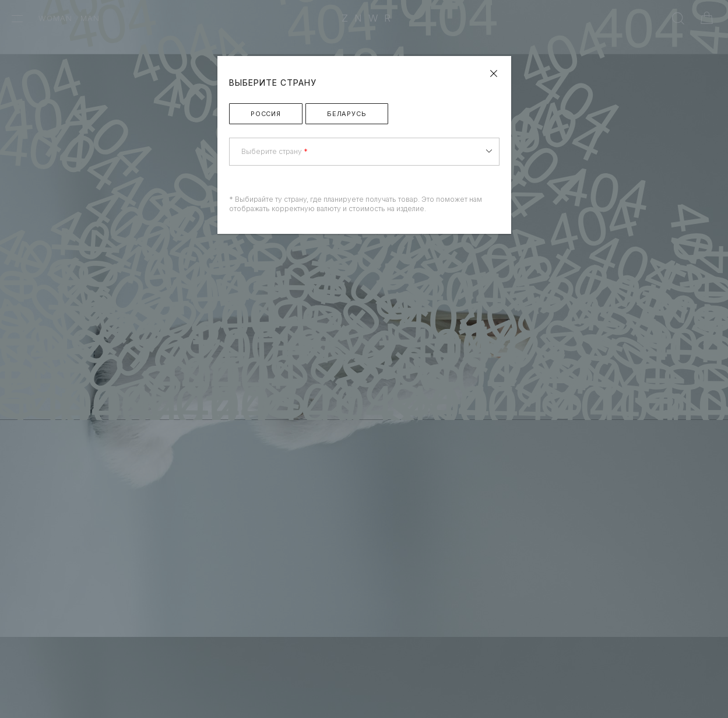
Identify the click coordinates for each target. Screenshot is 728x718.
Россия (266, 114)
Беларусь (347, 114)
